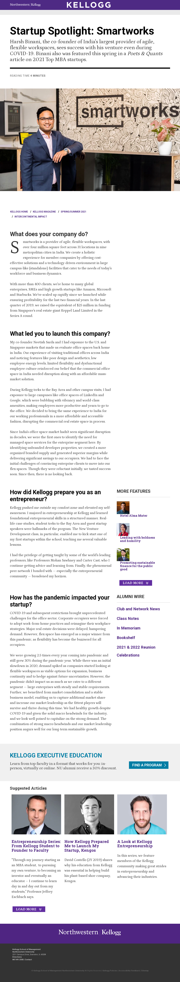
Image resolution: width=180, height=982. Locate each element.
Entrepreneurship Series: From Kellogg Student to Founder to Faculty (36, 846)
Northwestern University (110, 935)
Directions (17, 957)
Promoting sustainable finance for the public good (137, 566)
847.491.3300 (17, 960)
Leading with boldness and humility (137, 539)
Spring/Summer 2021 (73, 211)
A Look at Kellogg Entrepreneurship (135, 843)
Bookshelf (126, 637)
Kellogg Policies (110, 971)
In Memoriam (128, 628)
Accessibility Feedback (129, 971)
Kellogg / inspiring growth (78, 935)
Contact (28, 960)
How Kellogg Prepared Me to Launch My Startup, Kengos (86, 846)
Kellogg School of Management (26, 949)
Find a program (147, 765)
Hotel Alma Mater (133, 516)
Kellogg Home (19, 211)
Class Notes (128, 618)
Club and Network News (138, 609)
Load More (133, 583)
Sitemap (145, 971)
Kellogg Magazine (44, 211)
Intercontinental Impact (31, 216)
